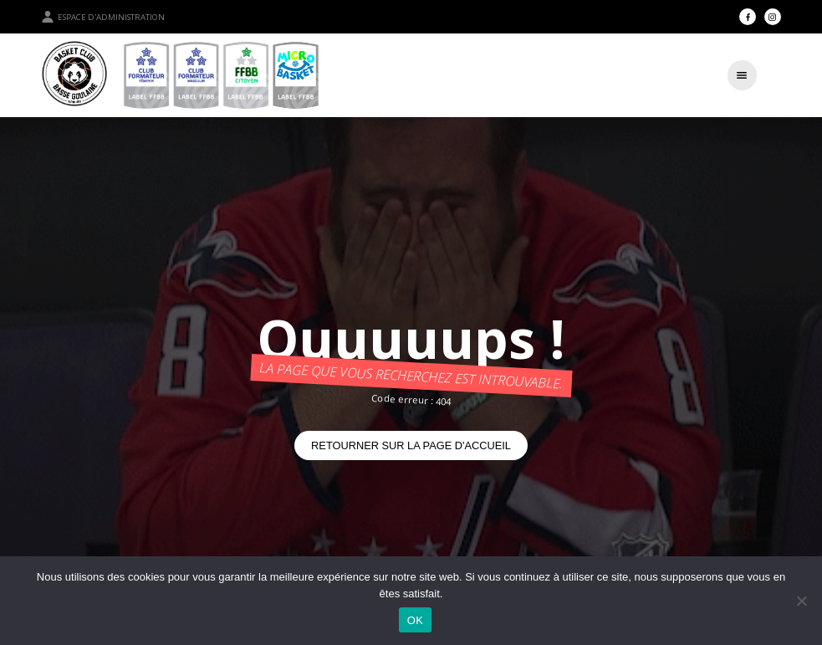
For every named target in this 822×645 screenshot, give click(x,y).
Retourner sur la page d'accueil (411, 445)
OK (415, 620)
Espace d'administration (103, 16)
